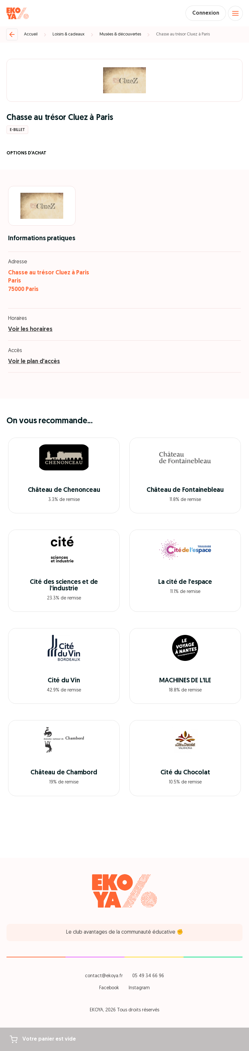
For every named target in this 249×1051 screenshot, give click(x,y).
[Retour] (12, 34)
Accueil (31, 34)
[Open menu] (235, 13)
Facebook (109, 988)
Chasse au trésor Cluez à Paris (183, 34)
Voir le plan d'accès (34, 362)
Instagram (139, 988)
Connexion (205, 13)
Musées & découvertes (120, 34)
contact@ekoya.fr (104, 976)
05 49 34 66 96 (148, 976)
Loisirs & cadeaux (69, 34)
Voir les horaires (30, 329)
